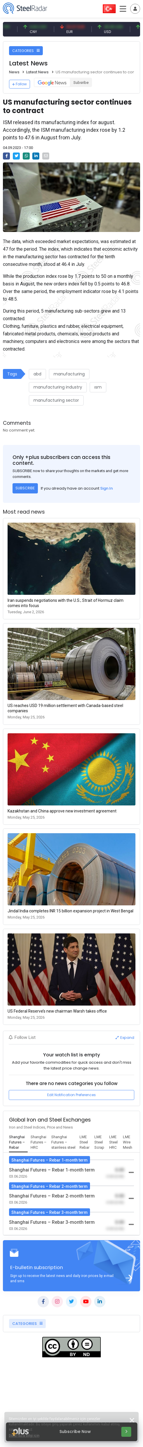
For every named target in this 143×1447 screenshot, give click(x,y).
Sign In (106, 488)
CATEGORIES (26, 50)
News (14, 72)
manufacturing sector (56, 400)
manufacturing (69, 374)
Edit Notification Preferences (71, 1094)
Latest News (37, 72)
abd (37, 374)
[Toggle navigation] (135, 9)
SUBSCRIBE (25, 488)
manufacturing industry (57, 387)
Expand (125, 1037)
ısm (98, 387)
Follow (19, 84)
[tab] (18, 1142)
